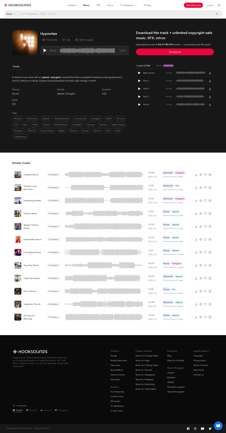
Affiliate (170, 382)
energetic (96, 118)
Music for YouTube (175, 360)
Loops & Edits (143, 65)
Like (66, 39)
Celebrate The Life (32, 304)
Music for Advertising (145, 384)
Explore (72, 5)
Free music (115, 365)
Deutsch (45, 410)
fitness (73, 130)
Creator (170, 372)
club (117, 130)
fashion (103, 124)
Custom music (117, 396)
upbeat (45, 118)
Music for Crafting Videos (147, 365)
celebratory (20, 136)
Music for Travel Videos (146, 389)
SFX (98, 5)
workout (18, 130)
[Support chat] (218, 425)
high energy (118, 124)
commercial (80, 118)
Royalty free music (119, 360)
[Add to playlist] (210, 174)
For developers (117, 406)
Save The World (31, 265)
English (18, 410)
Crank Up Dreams (32, 278)
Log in (210, 5)
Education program (176, 387)
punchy (31, 130)
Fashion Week (30, 213)
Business (171, 377)
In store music (117, 410)
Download (175, 51)
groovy (120, 118)
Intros (110, 5)
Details (16, 66)
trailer (35, 124)
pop (25, 124)
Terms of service (200, 365)
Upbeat (60, 93)
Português (61, 410)
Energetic (70, 93)
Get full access (193, 5)
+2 (54, 226)
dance (46, 124)
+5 (54, 213)
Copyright (198, 355)
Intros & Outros (118, 374)
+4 (54, 187)
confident (77, 124)
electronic (32, 118)
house (85, 130)
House (166, 211)
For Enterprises (117, 391)
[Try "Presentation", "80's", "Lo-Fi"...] (115, 14)
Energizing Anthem (32, 200)
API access (115, 401)
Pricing (147, 5)
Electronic (168, 172)
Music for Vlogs (142, 360)
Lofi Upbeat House (32, 252)
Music (86, 5)
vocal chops (47, 130)
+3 (54, 174)
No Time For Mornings (29, 317)
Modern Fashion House (31, 226)
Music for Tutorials (144, 370)
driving (90, 124)
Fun (177, 185)
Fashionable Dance (33, 239)
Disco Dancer (30, 291)
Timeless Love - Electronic (31, 187)
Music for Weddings (145, 379)
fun (16, 124)
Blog (169, 355)
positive (18, 118)
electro (97, 130)
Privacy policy (199, 360)
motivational (60, 124)
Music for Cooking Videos (147, 355)
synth (109, 118)
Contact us (198, 374)
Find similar (49, 39)
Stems (165, 65)
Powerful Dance (31, 174)
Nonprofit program (175, 391)
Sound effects (117, 370)
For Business (128, 5)
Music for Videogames (145, 374)
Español (31, 410)
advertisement (61, 118)
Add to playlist (84, 39)
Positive (166, 176)
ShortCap (115, 379)
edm (108, 130)
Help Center (198, 370)
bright (62, 130)
